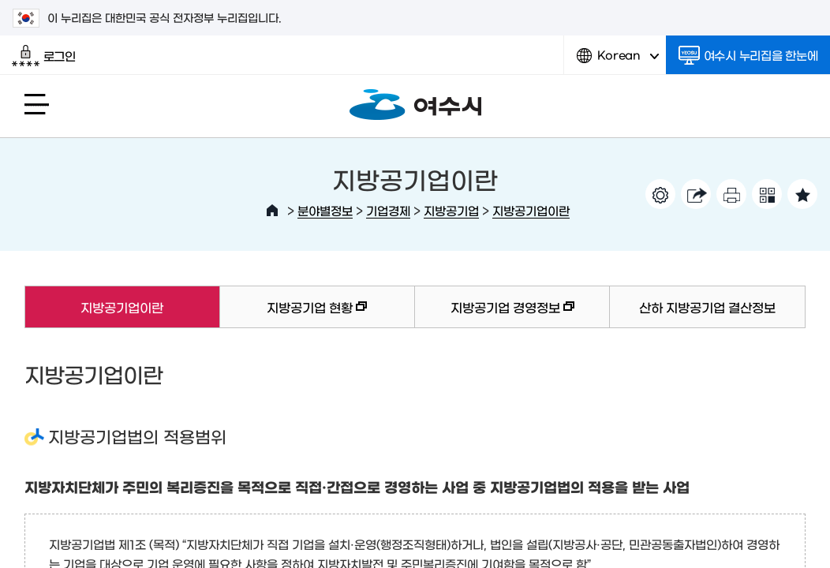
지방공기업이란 (531, 210)
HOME (272, 210)
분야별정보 (325, 210)
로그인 (44, 56)
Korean (618, 61)
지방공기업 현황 (294, 314)
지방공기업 (451, 210)
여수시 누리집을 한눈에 (748, 55)
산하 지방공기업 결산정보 (707, 307)
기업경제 (388, 210)
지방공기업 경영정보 (494, 314)
